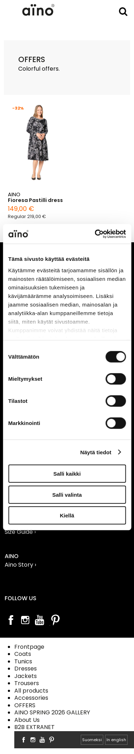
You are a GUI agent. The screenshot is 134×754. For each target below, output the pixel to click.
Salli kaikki (67, 474)
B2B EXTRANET (34, 727)
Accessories (31, 698)
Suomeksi (92, 740)
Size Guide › (20, 532)
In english (116, 740)
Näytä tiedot (95, 452)
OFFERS (24, 705)
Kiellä (67, 515)
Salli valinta (67, 494)
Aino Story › (20, 565)
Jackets (25, 676)
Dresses (25, 668)
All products (31, 691)
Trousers (26, 683)
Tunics (23, 661)
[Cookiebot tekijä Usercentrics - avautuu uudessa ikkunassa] (95, 233)
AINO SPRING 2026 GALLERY (52, 712)
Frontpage (29, 647)
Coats (22, 654)
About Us (27, 720)
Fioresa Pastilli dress (35, 200)
